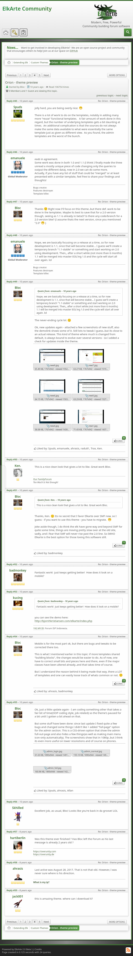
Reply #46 (12, 151)
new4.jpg (52, 426)
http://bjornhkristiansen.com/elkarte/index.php (63, 621)
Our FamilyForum (42, 479)
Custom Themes (39, 62)
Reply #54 (12, 636)
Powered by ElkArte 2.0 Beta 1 (17, 949)
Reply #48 (12, 235)
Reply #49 (12, 281)
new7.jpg (91, 366)
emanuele (18, 158)
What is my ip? (41, 882)
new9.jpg (52, 366)
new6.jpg (52, 396)
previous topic (105, 95)
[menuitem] (128, 32)
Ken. (18, 466)
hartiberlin (17, 838)
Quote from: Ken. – (54, 499)
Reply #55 (12, 702)
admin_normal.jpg (91, 752)
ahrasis (18, 869)
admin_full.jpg (52, 768)
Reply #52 (12, 564)
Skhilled (17, 808)
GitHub (74, 50)
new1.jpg (91, 426)
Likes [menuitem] (119, 440)
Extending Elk (21, 62)
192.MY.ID (38, 628)
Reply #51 (12, 490)
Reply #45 (12, 100)
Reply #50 (12, 459)
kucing (18, 598)
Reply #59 (12, 890)
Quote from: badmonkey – (58, 601)
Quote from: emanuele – (57, 291)
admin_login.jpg (52, 752)
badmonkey (17, 570)
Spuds (18, 107)
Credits (38, 949)
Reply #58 (12, 862)
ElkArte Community (27, 8)
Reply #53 (12, 591)
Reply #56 (12, 801)
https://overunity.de (43, 854)
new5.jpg (91, 396)
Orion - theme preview (64, 62)
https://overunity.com (44, 851)
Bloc (18, 208)
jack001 (17, 896)
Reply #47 (12, 201)
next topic (122, 95)
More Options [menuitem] (117, 75)
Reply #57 (12, 831)
